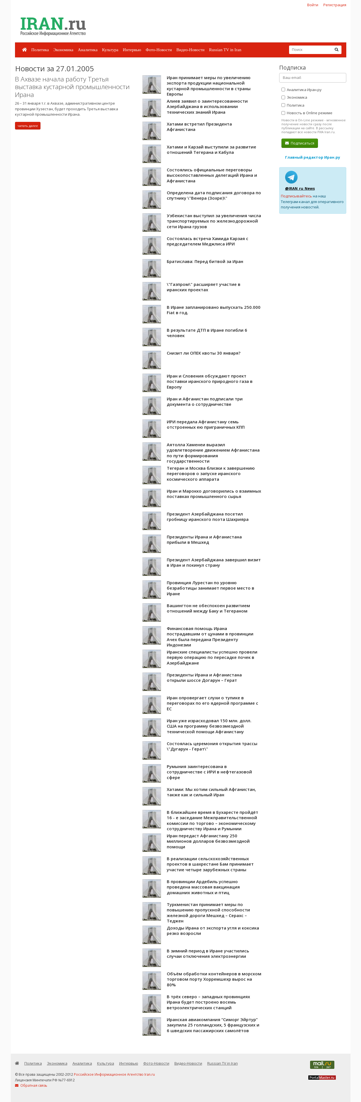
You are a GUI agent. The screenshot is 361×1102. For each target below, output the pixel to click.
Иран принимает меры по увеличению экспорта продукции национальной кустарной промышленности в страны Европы (209, 86)
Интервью (132, 50)
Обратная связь (31, 1085)
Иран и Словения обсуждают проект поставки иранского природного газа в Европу (210, 381)
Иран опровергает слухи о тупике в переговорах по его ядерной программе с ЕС (212, 703)
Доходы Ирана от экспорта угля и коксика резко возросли (213, 930)
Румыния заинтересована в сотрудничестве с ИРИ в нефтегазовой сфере (209, 772)
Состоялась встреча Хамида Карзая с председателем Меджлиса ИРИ (207, 241)
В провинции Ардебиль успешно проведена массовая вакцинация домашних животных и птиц (203, 887)
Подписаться (299, 143)
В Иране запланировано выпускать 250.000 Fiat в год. (213, 310)
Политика (40, 50)
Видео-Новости (190, 50)
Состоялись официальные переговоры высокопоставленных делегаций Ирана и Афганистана (212, 175)
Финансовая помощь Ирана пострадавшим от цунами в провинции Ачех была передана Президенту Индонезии (210, 637)
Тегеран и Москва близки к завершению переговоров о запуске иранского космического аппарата (211, 473)
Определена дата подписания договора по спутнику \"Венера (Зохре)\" (214, 195)
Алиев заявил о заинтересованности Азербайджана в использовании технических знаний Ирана (207, 106)
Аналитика (87, 50)
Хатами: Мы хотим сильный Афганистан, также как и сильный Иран (211, 792)
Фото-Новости (159, 50)
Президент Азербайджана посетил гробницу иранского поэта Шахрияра (208, 516)
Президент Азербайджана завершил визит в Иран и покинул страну (214, 562)
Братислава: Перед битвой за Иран (205, 261)
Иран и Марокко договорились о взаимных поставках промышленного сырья (214, 493)
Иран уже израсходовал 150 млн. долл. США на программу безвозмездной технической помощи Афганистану (209, 726)
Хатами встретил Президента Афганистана (199, 126)
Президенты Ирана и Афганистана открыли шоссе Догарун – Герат (204, 677)
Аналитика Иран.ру (301, 89)
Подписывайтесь (296, 196)
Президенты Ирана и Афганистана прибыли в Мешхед (204, 539)
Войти (312, 4)
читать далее (28, 126)
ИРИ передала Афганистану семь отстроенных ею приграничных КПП (206, 424)
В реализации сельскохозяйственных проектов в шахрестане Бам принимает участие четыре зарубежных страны (210, 864)
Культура (110, 50)
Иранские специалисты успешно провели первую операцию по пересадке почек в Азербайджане (212, 657)
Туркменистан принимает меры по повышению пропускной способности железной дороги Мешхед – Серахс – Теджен (208, 913)
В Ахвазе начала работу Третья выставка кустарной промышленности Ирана (72, 87)
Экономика (63, 50)
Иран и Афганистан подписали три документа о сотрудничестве (205, 401)
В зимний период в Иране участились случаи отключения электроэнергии (208, 953)
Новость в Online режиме (306, 112)
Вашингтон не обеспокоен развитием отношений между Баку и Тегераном (208, 608)
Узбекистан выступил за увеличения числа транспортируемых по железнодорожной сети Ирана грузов (214, 221)
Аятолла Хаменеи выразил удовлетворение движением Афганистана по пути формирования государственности (213, 453)
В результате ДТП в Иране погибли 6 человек (207, 332)
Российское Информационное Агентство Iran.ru (114, 1074)
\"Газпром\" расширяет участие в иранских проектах (203, 287)
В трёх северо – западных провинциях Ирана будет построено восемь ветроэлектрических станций (208, 1002)
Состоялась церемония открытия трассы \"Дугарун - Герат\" (212, 746)
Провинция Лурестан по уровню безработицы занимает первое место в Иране (210, 588)
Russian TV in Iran (225, 50)
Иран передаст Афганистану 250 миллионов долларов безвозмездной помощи (208, 841)
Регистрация (334, 4)
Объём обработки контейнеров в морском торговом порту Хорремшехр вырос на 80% (214, 979)
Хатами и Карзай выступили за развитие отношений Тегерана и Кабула (211, 149)
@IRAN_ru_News (300, 188)
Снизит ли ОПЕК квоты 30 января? (203, 353)
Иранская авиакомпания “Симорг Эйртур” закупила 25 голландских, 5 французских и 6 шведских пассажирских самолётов (213, 1025)
